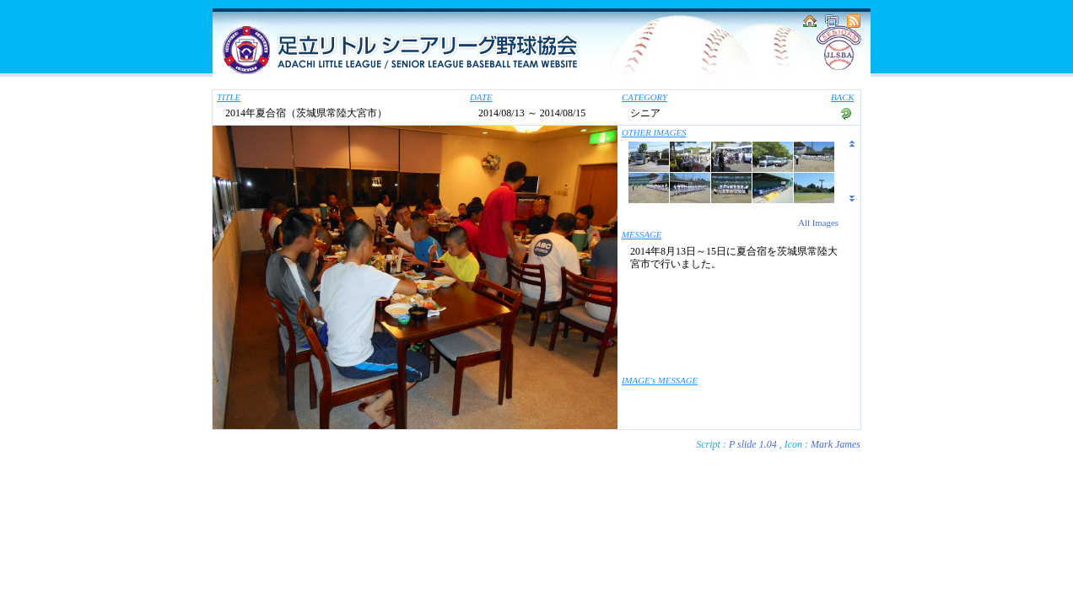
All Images (818, 223)
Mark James (835, 444)
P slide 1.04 (753, 444)
